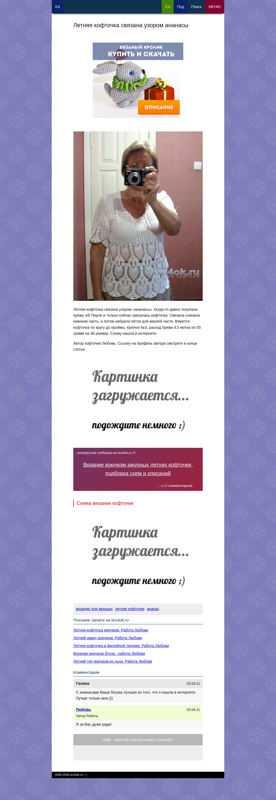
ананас (153, 609)
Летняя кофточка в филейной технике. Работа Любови (121, 646)
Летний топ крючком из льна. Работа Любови (112, 661)
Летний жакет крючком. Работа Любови (107, 638)
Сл (167, 7)
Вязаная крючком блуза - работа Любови (109, 653)
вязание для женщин (94, 609)
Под (180, 7)
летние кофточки (129, 609)
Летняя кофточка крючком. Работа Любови (110, 630)
